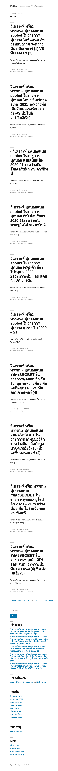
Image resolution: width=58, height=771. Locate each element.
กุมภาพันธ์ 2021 (16, 714)
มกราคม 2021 (16, 717)
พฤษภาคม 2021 (16, 705)
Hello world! (41, 682)
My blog (13, 6)
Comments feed (17, 751)
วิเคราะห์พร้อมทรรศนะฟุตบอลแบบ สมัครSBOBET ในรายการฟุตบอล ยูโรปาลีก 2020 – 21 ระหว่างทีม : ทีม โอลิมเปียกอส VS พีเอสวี (28, 499)
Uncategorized (16, 71)
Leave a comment (28, 71)
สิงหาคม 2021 (16, 696)
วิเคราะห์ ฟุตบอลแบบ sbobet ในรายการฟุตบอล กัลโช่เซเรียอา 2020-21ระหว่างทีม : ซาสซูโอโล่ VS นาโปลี (28, 216)
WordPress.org (17, 755)
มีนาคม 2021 (15, 711)
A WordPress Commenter (21, 682)
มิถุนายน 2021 (16, 702)
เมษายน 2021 (16, 708)
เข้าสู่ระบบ (14, 745)
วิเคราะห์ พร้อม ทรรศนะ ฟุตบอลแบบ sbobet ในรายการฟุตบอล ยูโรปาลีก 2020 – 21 (28, 323)
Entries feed (15, 748)
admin (13, 69)
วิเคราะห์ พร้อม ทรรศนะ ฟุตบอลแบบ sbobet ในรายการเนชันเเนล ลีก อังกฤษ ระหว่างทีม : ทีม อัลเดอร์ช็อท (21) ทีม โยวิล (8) (28, 631)
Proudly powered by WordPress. (23, 765)
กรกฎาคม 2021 (16, 699)
